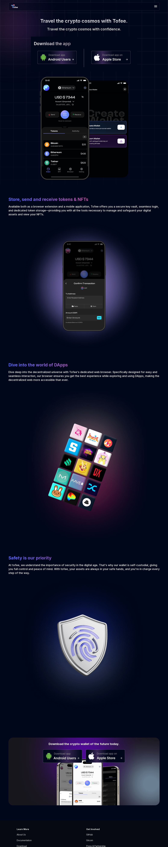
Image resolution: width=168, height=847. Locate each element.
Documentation (24, 840)
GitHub (89, 834)
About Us (21, 834)
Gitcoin (89, 840)
